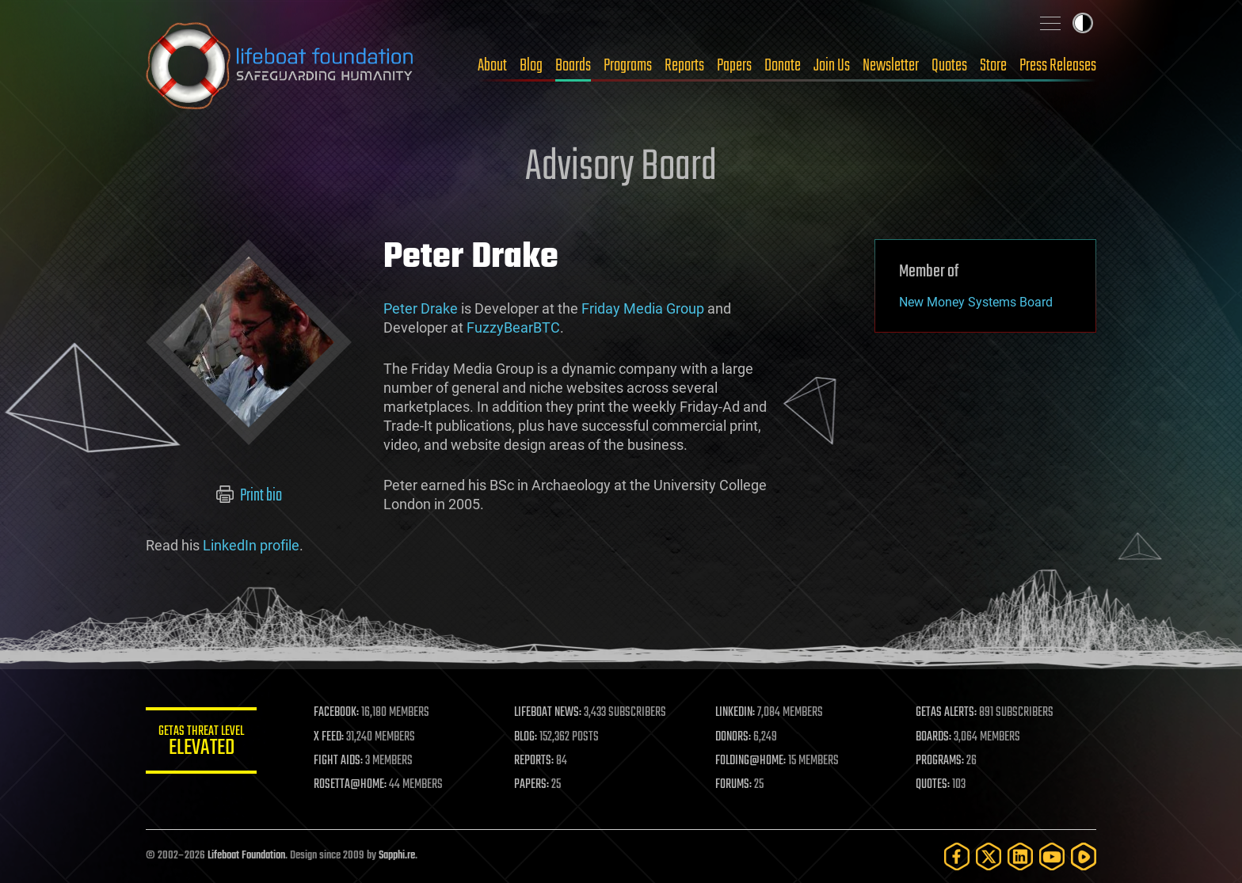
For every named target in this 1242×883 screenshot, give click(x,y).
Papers (734, 65)
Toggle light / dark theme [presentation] (1082, 23)
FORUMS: (733, 785)
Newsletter (891, 65)
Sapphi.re (397, 856)
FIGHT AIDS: (338, 761)
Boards (573, 65)
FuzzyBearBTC (513, 327)
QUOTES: (933, 785)
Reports (684, 65)
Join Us (831, 65)
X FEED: (329, 737)
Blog (531, 65)
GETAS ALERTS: (946, 712)
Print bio (249, 495)
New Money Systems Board (976, 302)
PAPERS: (531, 785)
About (492, 65)
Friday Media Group (642, 308)
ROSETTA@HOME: (350, 785)
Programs (628, 65)
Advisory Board (621, 168)
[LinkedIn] (1020, 856)
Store (993, 65)
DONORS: (733, 737)
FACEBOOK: (336, 712)
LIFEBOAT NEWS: (547, 712)
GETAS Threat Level (201, 743)
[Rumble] (1083, 856)
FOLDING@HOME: (750, 761)
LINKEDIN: (735, 712)
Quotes (949, 65)
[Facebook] (957, 856)
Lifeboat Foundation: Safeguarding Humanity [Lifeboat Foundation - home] (280, 65)
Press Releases (1057, 65)
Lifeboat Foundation (246, 856)
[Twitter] (988, 856)
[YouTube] (1052, 856)
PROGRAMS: (940, 761)
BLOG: (525, 737)
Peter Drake (420, 308)
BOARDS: (933, 737)
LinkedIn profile (251, 545)
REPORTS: (534, 761)
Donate (782, 65)
